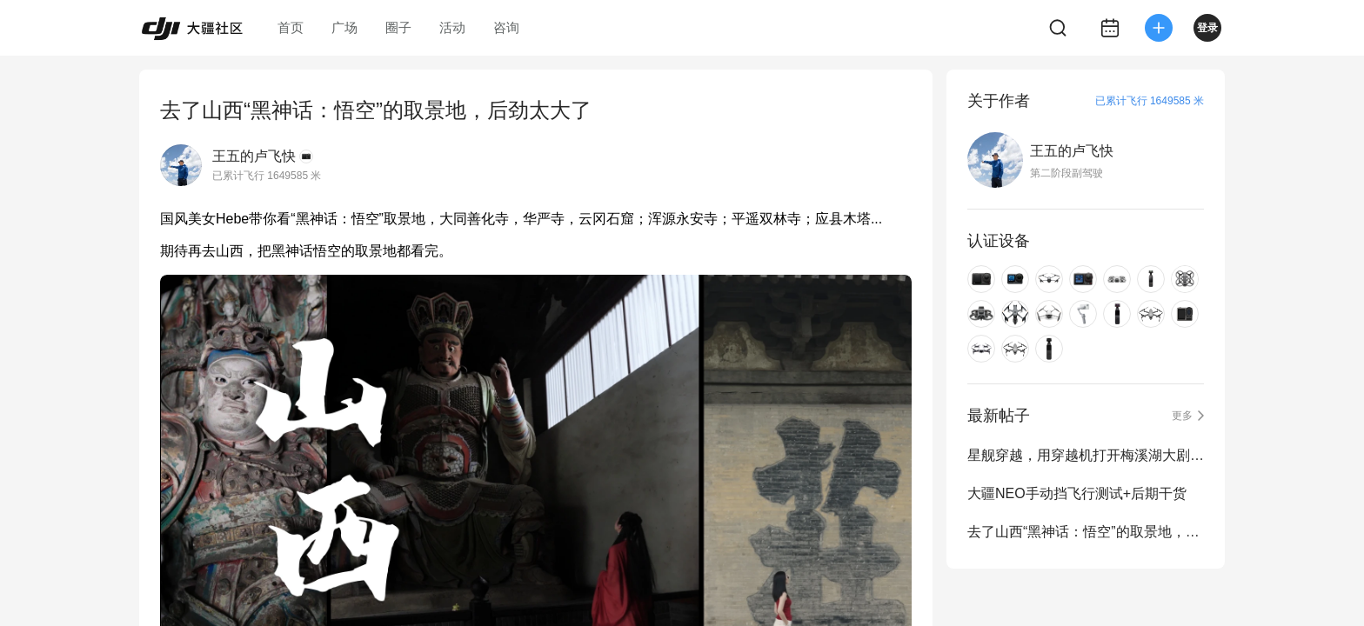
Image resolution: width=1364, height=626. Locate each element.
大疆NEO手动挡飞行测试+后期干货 (1077, 493)
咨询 (506, 27)
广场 (344, 27)
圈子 (398, 27)
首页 (290, 27)
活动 (452, 27)
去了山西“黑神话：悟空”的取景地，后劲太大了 (1085, 531)
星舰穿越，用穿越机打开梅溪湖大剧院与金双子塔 (1085, 455)
